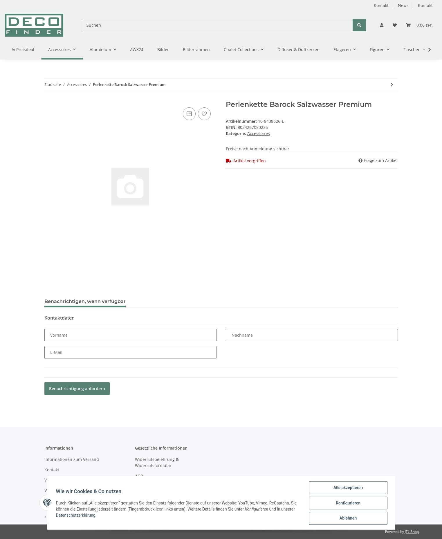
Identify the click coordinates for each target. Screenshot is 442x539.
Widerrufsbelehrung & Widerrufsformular (157, 462)
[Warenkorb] (419, 25)
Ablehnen (347, 518)
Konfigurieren (347, 503)
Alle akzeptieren (347, 488)
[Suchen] (217, 25)
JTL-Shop (412, 531)
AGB (139, 476)
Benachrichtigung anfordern (77, 388)
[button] (381, 25)
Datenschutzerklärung (76, 515)
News (403, 5)
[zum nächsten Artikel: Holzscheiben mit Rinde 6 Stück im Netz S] (392, 84)
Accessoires (258, 133)
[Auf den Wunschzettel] (204, 113)
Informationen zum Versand (71, 459)
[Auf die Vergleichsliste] (189, 113)
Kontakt (381, 5)
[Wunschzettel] (394, 25)
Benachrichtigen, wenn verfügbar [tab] (85, 301)
